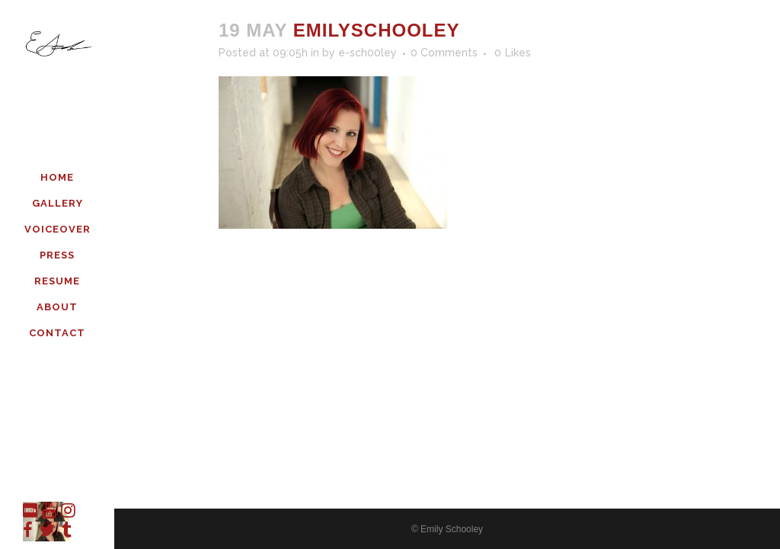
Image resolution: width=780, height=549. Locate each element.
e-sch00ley (367, 53)
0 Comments (444, 53)
